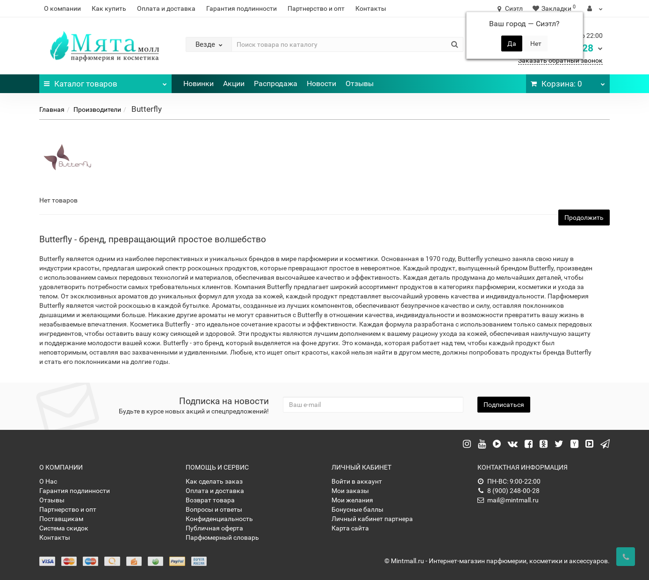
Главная (52, 109)
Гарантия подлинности (241, 8)
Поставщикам (61, 518)
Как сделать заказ (214, 481)
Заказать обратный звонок (560, 60)
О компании (62, 8)
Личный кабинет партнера (372, 518)
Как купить (109, 8)
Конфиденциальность (219, 518)
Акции (234, 83)
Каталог (105, 81)
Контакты (370, 8)
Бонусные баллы (357, 509)
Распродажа (275, 83)
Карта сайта (350, 528)
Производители (97, 109)
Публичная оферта (214, 528)
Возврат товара (210, 500)
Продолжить (584, 217)
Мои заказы (350, 490)
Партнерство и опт (316, 8)
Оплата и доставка (166, 8)
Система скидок (63, 528)
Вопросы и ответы (214, 509)
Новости (321, 83)
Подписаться (503, 404)
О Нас (48, 481)
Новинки (198, 83)
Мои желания (352, 500)
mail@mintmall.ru (508, 500)
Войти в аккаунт (357, 481)
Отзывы (360, 83)
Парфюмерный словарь (222, 537)
